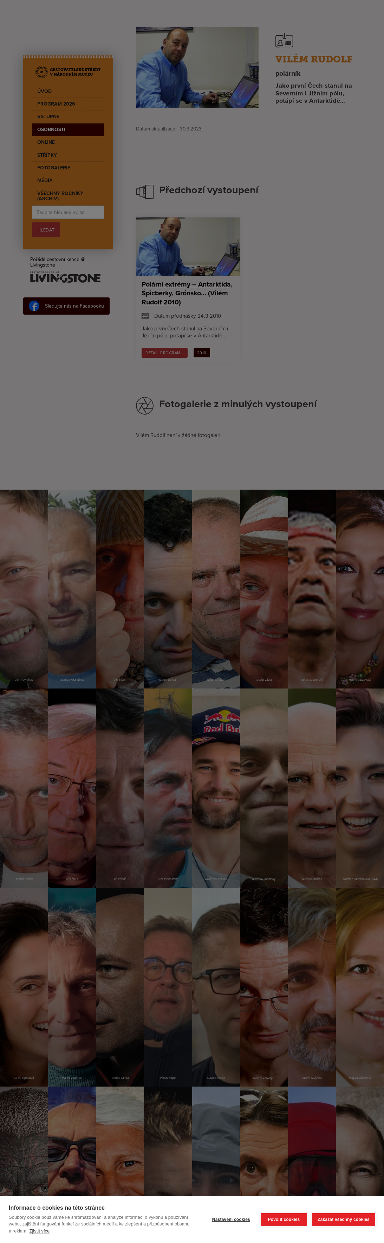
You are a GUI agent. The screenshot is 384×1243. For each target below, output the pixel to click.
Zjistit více (39, 1231)
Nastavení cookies (231, 1219)
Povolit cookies (284, 1219)
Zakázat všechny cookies (344, 1219)
